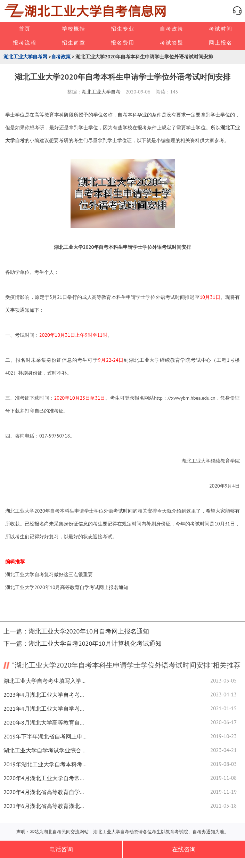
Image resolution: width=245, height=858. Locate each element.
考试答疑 (171, 42)
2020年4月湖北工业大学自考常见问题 (45, 778)
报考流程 (24, 42)
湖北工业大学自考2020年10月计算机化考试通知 (95, 643)
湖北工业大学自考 (101, 92)
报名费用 (122, 42)
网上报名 (220, 42)
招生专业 (122, 28)
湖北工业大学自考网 (25, 57)
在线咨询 (184, 849)
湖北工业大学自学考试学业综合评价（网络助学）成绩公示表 (45, 750)
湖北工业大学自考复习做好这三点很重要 (49, 574)
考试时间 (220, 28)
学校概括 (73, 28)
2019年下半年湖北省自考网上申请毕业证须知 (45, 736)
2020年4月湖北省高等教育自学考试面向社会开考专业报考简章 (45, 791)
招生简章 (73, 42)
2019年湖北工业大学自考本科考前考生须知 (45, 764)
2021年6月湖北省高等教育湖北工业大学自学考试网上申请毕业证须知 (45, 805)
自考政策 (171, 28)
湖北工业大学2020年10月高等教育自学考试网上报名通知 (66, 587)
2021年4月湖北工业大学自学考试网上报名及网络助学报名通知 (45, 708)
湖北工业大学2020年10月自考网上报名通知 (88, 631)
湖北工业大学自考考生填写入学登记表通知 (45, 680)
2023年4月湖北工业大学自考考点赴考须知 (45, 694)
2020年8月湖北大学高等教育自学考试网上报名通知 (45, 722)
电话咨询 (61, 849)
